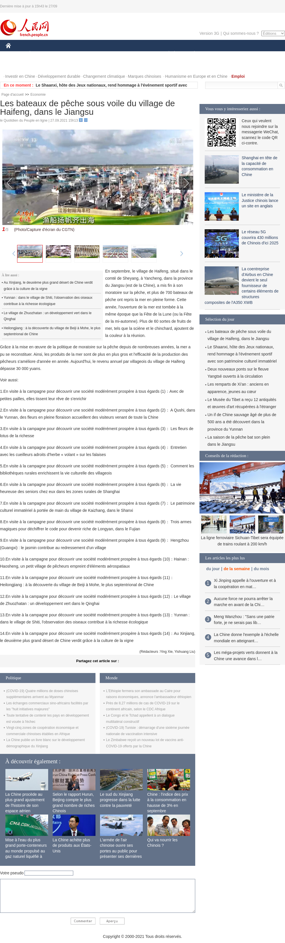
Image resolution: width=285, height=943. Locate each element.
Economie (38, 95)
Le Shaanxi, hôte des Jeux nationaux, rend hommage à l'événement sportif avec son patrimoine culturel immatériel (242, 354)
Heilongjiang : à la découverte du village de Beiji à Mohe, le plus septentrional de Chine (52, 331)
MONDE (66, 53)
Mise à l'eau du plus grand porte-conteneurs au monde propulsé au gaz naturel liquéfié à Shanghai (26, 851)
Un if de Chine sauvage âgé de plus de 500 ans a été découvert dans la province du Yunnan (241, 421)
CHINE (16, 53)
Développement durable (59, 76)
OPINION (265, 53)
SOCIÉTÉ (166, 53)
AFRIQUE (90, 53)
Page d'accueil (12, 95)
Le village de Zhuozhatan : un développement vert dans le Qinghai (47, 316)
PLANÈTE (191, 53)
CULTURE (141, 53)
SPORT (214, 53)
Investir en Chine (20, 76)
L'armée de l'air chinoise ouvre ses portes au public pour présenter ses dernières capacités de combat (121, 851)
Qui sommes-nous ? (241, 33)
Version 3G (209, 33)
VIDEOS (40, 65)
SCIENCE (115, 53)
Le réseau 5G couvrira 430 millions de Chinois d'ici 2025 (260, 237)
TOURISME (238, 53)
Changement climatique (104, 76)
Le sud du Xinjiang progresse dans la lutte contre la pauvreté (120, 800)
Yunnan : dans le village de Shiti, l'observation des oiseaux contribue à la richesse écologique (48, 301)
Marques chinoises (144, 76)
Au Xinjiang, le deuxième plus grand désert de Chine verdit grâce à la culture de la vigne (48, 286)
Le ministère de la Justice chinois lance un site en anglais (260, 200)
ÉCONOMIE (40, 53)
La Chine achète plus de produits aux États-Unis (72, 845)
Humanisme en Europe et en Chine (196, 76)
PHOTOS (17, 65)
